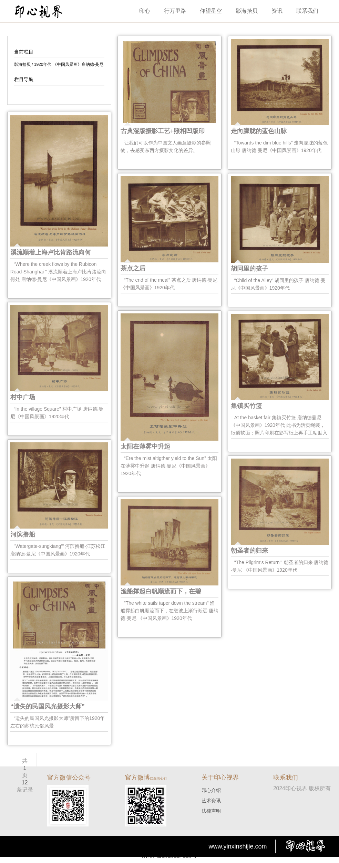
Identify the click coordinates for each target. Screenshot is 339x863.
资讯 (276, 11)
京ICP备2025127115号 (169, 856)
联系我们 (307, 11)
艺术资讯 (211, 800)
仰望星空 (211, 11)
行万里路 (175, 11)
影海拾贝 (247, 11)
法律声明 (211, 811)
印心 (144, 11)
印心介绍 (211, 790)
